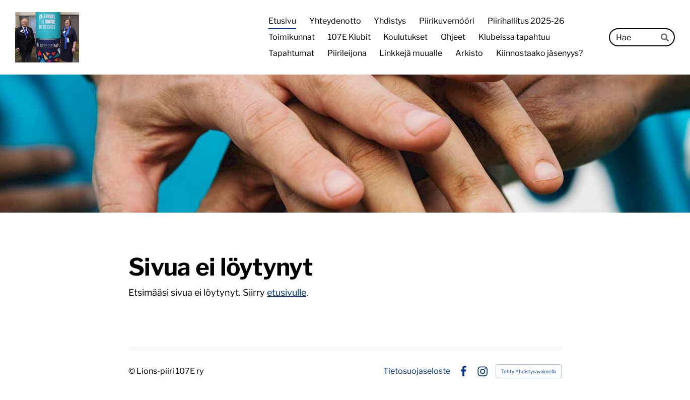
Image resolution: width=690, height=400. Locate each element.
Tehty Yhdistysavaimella (528, 371)
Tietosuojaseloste (416, 371)
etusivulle (286, 292)
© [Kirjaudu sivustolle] (132, 371)
